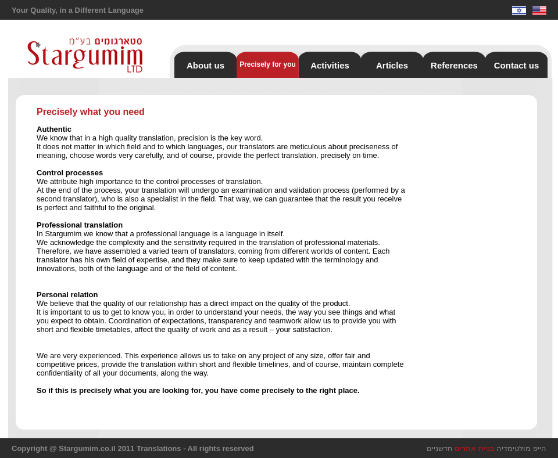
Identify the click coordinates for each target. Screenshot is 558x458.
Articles (392, 65)
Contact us (516, 65)
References (454, 65)
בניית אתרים (475, 448)
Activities (329, 65)
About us (205, 65)
